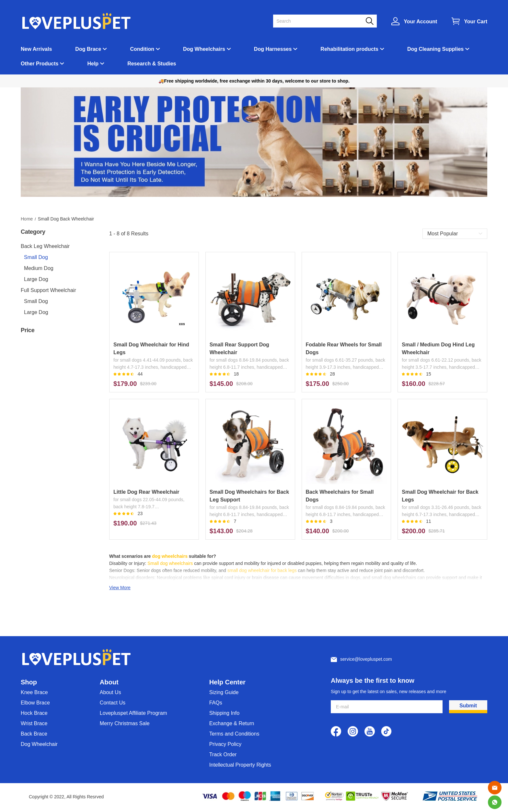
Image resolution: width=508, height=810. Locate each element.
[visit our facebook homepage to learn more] (336, 731)
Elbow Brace (35, 702)
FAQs (215, 702)
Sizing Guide (224, 692)
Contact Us (112, 702)
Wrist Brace (34, 723)
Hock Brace (34, 713)
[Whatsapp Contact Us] (495, 802)
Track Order (223, 754)
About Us (110, 692)
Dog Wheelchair (39, 744)
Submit (468, 705)
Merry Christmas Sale (125, 723)
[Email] (495, 787)
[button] (370, 21)
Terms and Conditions (234, 734)
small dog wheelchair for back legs (262, 570)
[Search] (321, 21)
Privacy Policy (225, 744)
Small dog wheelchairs (170, 563)
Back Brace (34, 734)
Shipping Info (224, 713)
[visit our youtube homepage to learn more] (369, 731)
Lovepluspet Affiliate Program (133, 713)
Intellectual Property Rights (240, 765)
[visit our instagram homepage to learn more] (353, 731)
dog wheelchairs (170, 556)
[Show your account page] (414, 21)
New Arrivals (36, 49)
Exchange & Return (231, 723)
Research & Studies (151, 63)
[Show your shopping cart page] (469, 21)
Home (27, 218)
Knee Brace (34, 692)
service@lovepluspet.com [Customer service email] (366, 659)
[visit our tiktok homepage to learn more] (386, 731)
